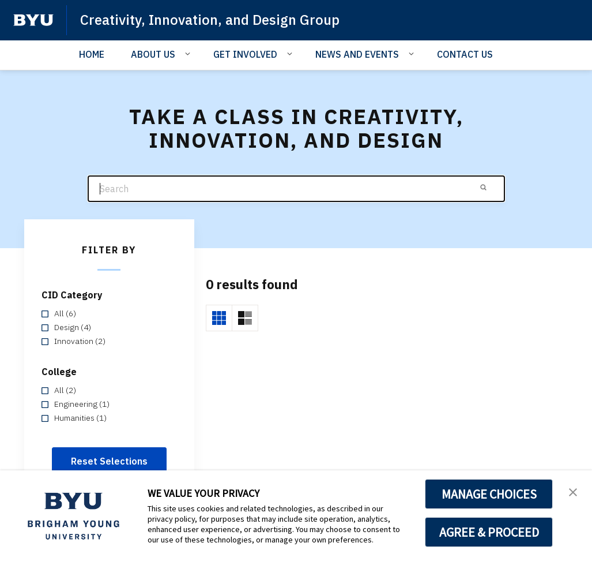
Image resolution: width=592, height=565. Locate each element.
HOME (91, 54)
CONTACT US (465, 54)
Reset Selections (109, 461)
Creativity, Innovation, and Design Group (210, 19)
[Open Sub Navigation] (189, 53)
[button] (573, 491)
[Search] (296, 189)
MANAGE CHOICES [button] (489, 494)
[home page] (33, 20)
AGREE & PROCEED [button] (489, 532)
